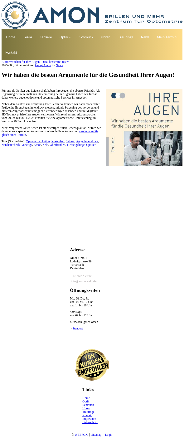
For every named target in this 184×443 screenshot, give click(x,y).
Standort (77, 328)
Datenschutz (90, 422)
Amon (37, 144)
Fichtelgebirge (76, 144)
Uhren (86, 408)
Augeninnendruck (87, 141)
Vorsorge (26, 144)
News (59, 65)
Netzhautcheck (11, 144)
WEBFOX (81, 434)
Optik (85, 401)
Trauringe (88, 411)
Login (108, 434)
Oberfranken (57, 144)
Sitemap (96, 434)
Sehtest (70, 141)
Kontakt (87, 415)
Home (86, 398)
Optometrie (33, 141)
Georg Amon (43, 65)
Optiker (91, 144)
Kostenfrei (57, 141)
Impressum (89, 418)
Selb (45, 144)
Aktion (45, 141)
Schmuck (88, 404)
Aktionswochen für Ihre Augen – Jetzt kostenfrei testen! (36, 61)
